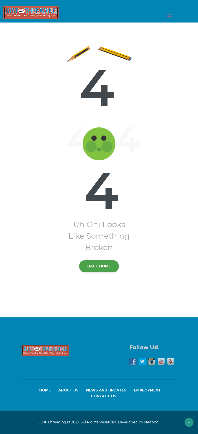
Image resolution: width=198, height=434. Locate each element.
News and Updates (106, 390)
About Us (68, 390)
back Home (99, 266)
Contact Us (103, 396)
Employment (147, 390)
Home (45, 390)
